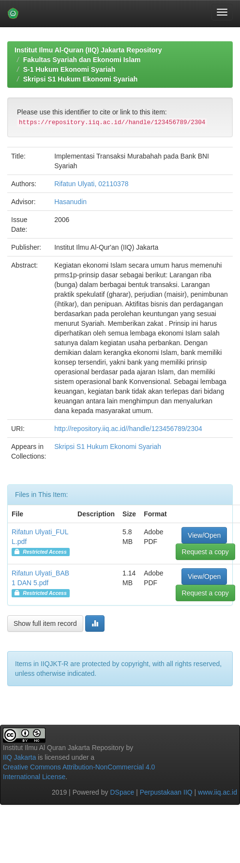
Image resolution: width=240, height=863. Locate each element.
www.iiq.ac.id (217, 792)
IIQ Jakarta (19, 757)
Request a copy (205, 552)
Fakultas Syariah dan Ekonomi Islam (82, 60)
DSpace (122, 792)
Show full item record (45, 623)
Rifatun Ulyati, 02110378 (91, 184)
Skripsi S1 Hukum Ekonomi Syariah (80, 79)
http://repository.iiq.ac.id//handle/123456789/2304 (128, 428)
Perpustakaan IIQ (166, 792)
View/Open (204, 535)
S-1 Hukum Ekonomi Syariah (69, 69)
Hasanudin (70, 202)
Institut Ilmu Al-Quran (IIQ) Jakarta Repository (88, 50)
